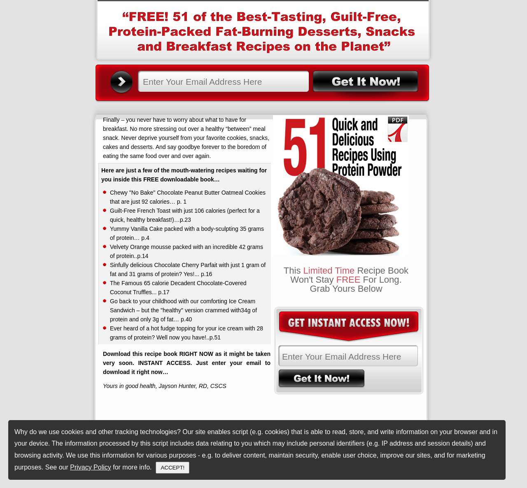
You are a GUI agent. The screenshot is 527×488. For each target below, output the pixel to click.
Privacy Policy (90, 467)
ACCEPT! (172, 468)
